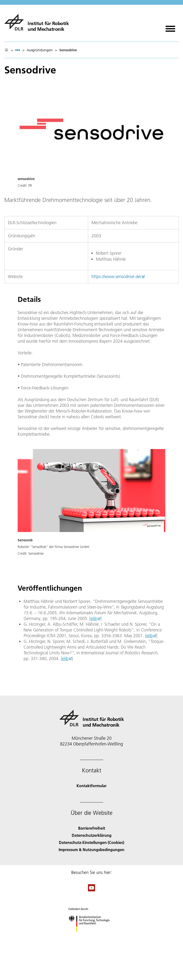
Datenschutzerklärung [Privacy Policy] (92, 835)
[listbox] (17, 50)
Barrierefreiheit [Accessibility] (91, 828)
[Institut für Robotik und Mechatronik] (36, 22)
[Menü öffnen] (170, 27)
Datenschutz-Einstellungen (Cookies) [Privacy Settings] (91, 842)
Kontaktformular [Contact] (91, 785)
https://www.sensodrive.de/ (116, 276)
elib (94, 618)
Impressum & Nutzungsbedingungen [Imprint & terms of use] (91, 849)
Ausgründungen (40, 50)
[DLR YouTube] (91, 890)
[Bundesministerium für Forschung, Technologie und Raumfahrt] (91, 936)
